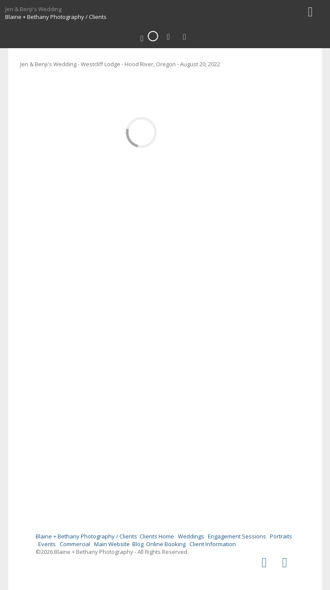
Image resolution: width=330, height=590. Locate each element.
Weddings (191, 536)
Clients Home (157, 536)
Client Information (212, 544)
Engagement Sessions (237, 536)
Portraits (281, 536)
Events (47, 544)
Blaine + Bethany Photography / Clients (56, 17)
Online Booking (166, 544)
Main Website (112, 544)
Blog (138, 544)
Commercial (75, 544)
